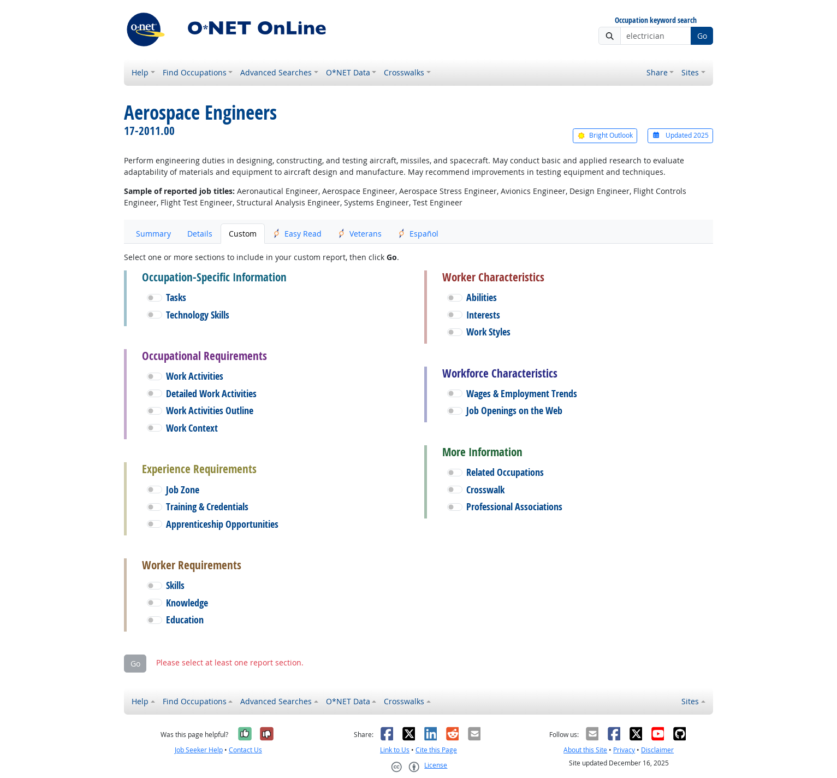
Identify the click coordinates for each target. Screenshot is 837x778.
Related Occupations (505, 472)
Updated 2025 (680, 135)
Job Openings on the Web (514, 410)
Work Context (192, 428)
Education (185, 620)
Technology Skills (197, 315)
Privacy (624, 750)
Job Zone (182, 490)
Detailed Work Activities (211, 393)
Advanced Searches (276, 72)
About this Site (585, 750)
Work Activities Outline (209, 410)
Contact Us (245, 750)
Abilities (481, 297)
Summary (153, 233)
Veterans (360, 233)
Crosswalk (485, 490)
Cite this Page (436, 750)
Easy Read (297, 233)
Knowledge (187, 603)
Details (199, 233)
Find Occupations (195, 72)
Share (657, 72)
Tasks (176, 297)
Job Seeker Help (199, 750)
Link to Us (394, 750)
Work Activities (194, 376)
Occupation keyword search (656, 20)
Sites (690, 72)
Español (418, 233)
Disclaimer (657, 750)
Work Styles (488, 332)
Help (140, 72)
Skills (175, 585)
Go (702, 36)
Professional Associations (514, 506)
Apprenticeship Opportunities (222, 524)
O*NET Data (348, 72)
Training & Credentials (207, 506)
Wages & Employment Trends (521, 393)
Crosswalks (404, 72)
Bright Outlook (605, 135)
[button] (154, 298)
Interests (483, 315)
